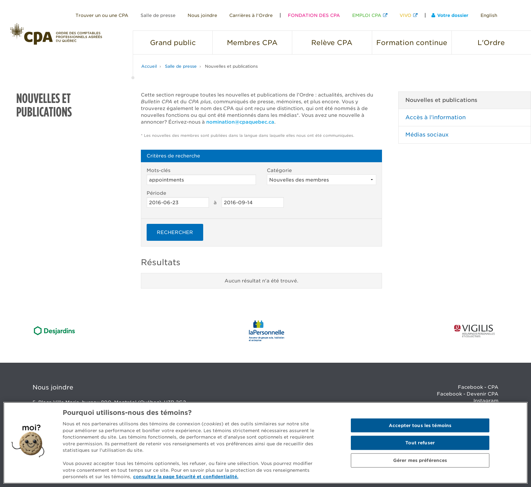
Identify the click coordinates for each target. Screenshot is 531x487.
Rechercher (175, 232)
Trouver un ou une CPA (102, 15)
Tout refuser (420, 442)
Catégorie (321, 176)
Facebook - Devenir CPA (467, 394)
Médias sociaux (427, 134)
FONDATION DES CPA (314, 15)
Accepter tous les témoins (420, 425)
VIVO (405, 15)
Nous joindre (202, 15)
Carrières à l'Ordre (251, 15)
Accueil (149, 66)
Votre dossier (449, 15)
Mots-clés (201, 176)
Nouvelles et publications (231, 66)
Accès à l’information (435, 117)
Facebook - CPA (478, 387)
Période (178, 199)
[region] (265, 443)
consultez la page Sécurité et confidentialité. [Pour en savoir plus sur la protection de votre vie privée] (185, 476)
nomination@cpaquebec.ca (240, 122)
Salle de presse (158, 15)
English (489, 15)
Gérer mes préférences (420, 460)
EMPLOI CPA (366, 15)
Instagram (485, 400)
